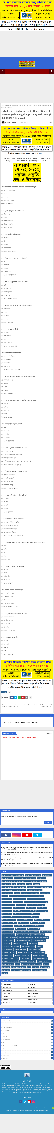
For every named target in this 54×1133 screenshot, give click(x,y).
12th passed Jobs (7, 999)
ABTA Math (42, 878)
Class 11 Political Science (35, 890)
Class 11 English (33, 887)
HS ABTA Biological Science (23, 925)
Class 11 (37, 884)
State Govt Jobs (7, 1003)
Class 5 (25, 893)
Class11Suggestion (33, 917)
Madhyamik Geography (9, 952)
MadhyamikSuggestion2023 (28, 961)
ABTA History (19, 878)
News (46, 964)
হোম (2, 105)
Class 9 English (30, 911)
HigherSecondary (24, 923)
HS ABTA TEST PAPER (9, 934)
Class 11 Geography (46, 887)
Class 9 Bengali (19, 911)
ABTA (28, 875)
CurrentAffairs (7, 923)
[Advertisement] (23, 44)
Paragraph (6, 967)
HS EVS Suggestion (8, 940)
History (34, 923)
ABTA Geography (8, 878)
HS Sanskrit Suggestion (29, 946)
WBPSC (5, 973)
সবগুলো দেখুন (47, 716)
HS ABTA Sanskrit (46, 931)
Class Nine (22, 917)
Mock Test (48, 961)
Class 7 (42, 899)
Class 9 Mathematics (33, 914)
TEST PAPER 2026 (17, 970)
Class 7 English (19, 902)
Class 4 (18, 893)
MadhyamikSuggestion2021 (11, 961)
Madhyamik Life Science (39, 952)
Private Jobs (31, 987)
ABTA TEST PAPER (23, 881)
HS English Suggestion (42, 937)
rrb (29, 967)
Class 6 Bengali (15, 896)
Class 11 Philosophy (20, 890)
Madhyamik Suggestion (40, 955)
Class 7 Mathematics (9, 905)
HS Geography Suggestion (23, 940)
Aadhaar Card (19, 875)
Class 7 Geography (31, 902)
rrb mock (36, 967)
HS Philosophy (33, 943)
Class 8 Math (42, 908)
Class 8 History (31, 908)
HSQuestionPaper (8, 949)
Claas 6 (29, 884)
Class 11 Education (20, 887)
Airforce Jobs (6, 993)
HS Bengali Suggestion (38, 934)
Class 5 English (45, 893)
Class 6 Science (33, 899)
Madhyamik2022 (26, 958)
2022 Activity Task (8, 875)
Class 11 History (8, 890)
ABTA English (47, 875)
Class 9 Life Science (20, 914)
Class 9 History (7, 914)
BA (14, 884)
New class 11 (26, 964)
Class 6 (5, 896)
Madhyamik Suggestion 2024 (11, 958)
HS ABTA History (8, 931)
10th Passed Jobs (32, 999)
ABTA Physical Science (9, 881)
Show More (48, 822)
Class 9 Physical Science (10, 917)
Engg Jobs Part (7, 987)
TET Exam (27, 970)
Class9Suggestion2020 (9, 920)
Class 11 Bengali (8, 887)
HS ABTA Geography (34, 928)
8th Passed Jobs (32, 990)
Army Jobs (5, 996)
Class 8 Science (7, 911)
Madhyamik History (24, 952)
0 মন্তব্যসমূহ (49, 733)
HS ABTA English (21, 928)
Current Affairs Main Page (42, 920)
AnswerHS (34, 881)
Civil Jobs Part (32, 984)
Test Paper (6, 970)
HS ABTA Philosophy (21, 931)
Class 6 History (7, 899)
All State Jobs (32, 1003)
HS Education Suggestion (26, 937)
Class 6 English (26, 896)
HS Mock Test (7, 943)
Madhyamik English (35, 949)
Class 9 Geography (42, 911)
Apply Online (7, 884)
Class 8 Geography (19, 908)
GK (5, 105)
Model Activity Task (8, 964)
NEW (18, 964)
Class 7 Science (22, 905)
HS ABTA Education (8, 928)
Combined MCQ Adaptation (25, 920)
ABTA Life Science (30, 878)
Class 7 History (43, 902)
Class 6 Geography (38, 896)
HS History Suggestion (39, 940)
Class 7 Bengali (7, 902)
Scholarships (45, 967)
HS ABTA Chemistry (38, 925)
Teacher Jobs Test (7, 990)
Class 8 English (7, 908)
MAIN (40, 961)
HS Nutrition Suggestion (20, 943)
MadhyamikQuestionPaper (40, 958)
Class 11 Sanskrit (8, 893)
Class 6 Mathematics (20, 899)
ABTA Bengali (37, 875)
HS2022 (40, 946)
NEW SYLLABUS (37, 964)
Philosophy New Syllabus (19, 967)
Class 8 (31, 905)
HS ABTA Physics (34, 931)
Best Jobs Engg (7, 984)
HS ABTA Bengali (8, 925)
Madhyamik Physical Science (23, 955)
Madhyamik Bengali (21, 949)
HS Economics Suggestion (10, 937)
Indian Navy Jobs (33, 993)
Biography (21, 884)
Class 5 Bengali (34, 893)
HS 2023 (42, 923)
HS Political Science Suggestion (11, 946)
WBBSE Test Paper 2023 (40, 970)
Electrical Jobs (32, 996)
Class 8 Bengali (40, 905)
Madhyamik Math (8, 955)
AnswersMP (43, 881)
